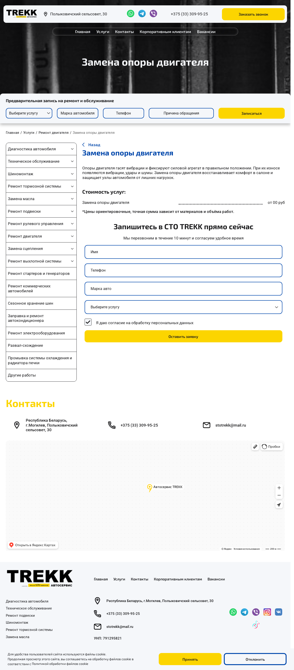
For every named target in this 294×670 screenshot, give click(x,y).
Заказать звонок (253, 14)
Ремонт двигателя (25, 236)
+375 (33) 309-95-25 (189, 14)
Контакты (124, 31)
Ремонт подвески (24, 211)
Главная (82, 31)
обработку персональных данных (162, 322)
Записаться (251, 113)
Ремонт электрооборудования (36, 333)
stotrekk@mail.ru (230, 425)
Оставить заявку (183, 336)
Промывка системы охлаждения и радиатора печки (40, 360)
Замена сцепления (25, 248)
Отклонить (255, 659)
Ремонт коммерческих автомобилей (29, 288)
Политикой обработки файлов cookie (60, 664)
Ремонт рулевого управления (35, 223)
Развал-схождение (25, 345)
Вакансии (206, 31)
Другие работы (22, 375)
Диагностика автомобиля (32, 149)
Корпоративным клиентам (165, 31)
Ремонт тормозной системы (34, 186)
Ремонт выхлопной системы (34, 261)
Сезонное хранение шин (30, 303)
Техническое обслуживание (33, 161)
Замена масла (21, 198)
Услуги (102, 31)
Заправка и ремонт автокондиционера (26, 318)
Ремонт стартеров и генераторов (39, 273)
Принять (190, 659)
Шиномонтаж (20, 174)
